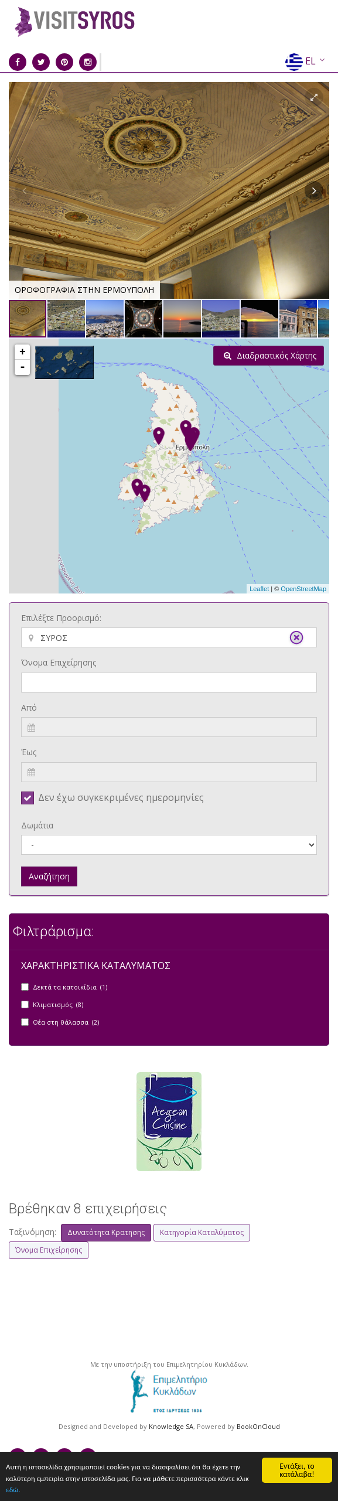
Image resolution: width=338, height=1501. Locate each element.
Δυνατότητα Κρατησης (106, 1232)
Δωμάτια (37, 825)
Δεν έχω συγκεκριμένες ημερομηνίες (121, 797)
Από (29, 707)
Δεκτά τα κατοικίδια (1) (70, 987)
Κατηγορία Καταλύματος (202, 1232)
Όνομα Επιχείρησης (58, 662)
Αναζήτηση (49, 876)
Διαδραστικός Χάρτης (270, 355)
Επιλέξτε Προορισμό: (61, 617)
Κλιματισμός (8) (58, 1004)
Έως (28, 752)
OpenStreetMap (303, 588)
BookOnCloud (258, 1426)
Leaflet (259, 588)
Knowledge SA (171, 1426)
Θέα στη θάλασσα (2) (66, 1022)
